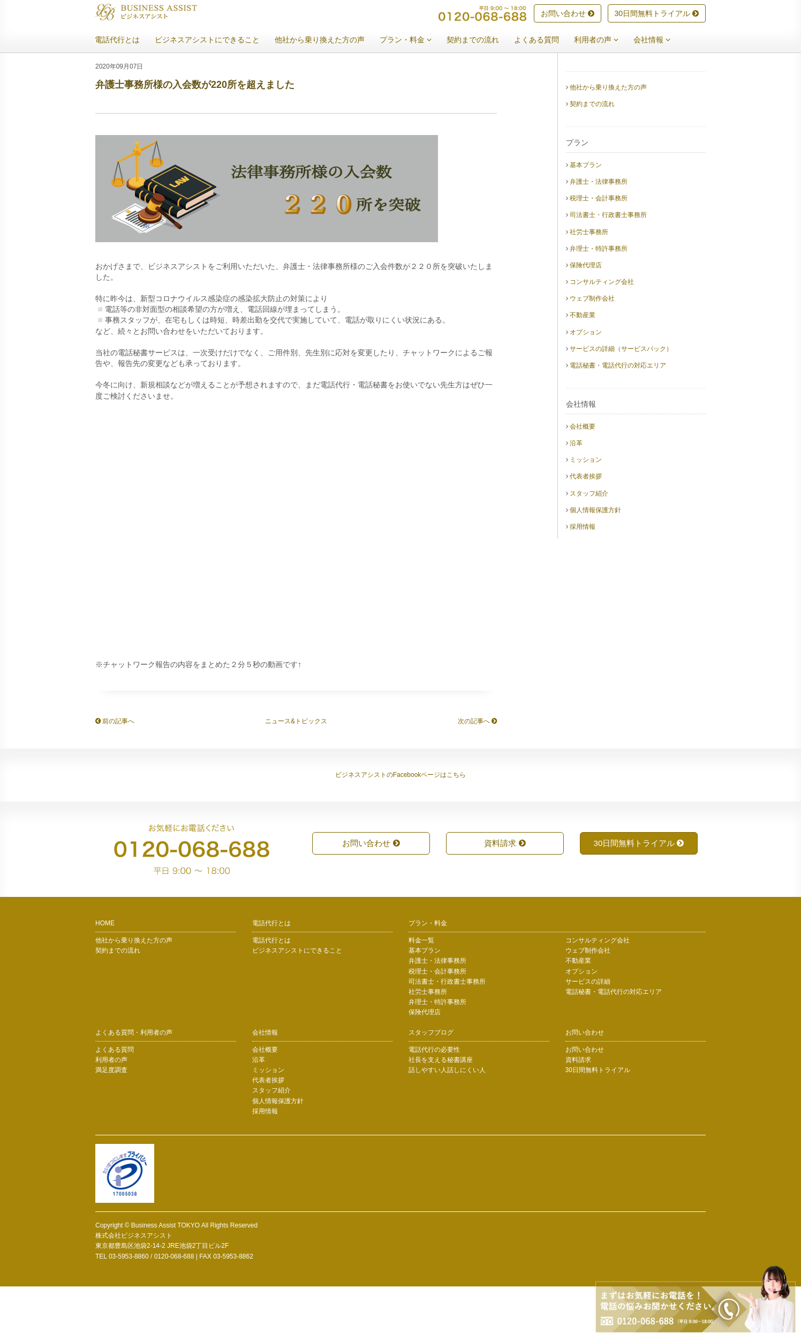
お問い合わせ (567, 14)
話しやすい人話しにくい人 (447, 1123)
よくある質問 (544, 40)
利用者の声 (604, 40)
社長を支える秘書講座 (441, 1113)
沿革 (576, 496)
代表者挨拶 (586, 530)
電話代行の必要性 (434, 1103)
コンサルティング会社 (602, 335)
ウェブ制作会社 (592, 352)
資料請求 (504, 896)
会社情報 (659, 40)
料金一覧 (421, 994)
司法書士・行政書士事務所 (608, 268)
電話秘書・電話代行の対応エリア (618, 419)
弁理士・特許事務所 (599, 302)
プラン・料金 (414, 40)
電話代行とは (125, 40)
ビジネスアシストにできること (215, 40)
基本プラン (586, 218)
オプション (586, 386)
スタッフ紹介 (589, 547)
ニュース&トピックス (296, 774)
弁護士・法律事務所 (599, 235)
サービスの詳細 (587, 1035)
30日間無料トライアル (657, 14)
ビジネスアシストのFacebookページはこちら (400, 828)
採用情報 (582, 580)
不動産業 (582, 368)
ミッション (586, 513)
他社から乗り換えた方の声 (328, 40)
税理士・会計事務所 (599, 252)
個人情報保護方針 (595, 563)
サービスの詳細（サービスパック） (621, 402)
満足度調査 (111, 1123)
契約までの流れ (481, 40)
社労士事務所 (589, 285)
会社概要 (582, 480)
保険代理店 (586, 319)
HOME (105, 976)
